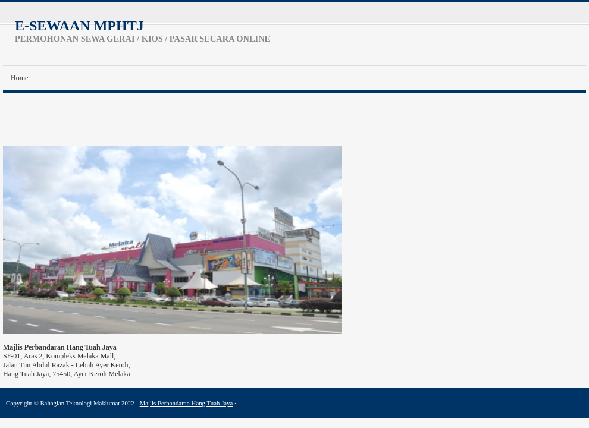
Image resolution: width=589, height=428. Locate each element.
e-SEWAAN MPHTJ (79, 25)
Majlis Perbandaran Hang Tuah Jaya (186, 403)
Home (19, 78)
